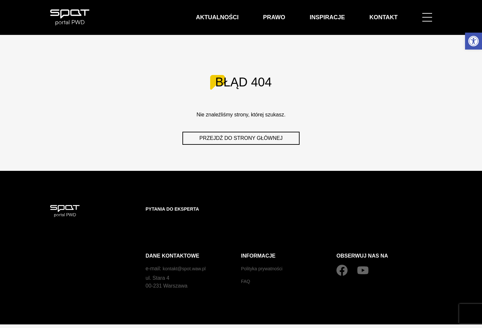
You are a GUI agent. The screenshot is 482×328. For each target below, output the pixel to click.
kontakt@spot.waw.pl (187, 255)
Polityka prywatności (264, 255)
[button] (473, 41)
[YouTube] (362, 257)
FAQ (246, 268)
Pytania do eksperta (176, 209)
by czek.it (422, 319)
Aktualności (263, 13)
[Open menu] (427, 14)
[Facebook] (342, 257)
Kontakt (389, 13)
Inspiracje (347, 13)
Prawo (307, 13)
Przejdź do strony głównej (241, 138)
